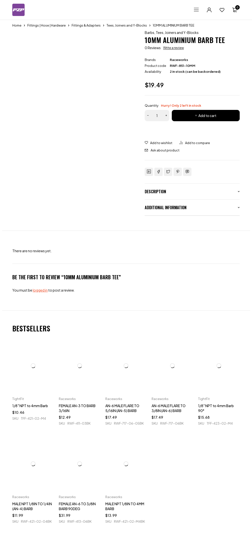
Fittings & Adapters (86, 25)
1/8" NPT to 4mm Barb (30, 405)
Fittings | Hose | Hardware (46, 25)
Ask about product (165, 150)
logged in (40, 290)
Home (16, 25)
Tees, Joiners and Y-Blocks (127, 25)
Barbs (149, 32)
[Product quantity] (157, 115)
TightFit (18, 399)
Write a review (173, 47)
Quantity (173, 105)
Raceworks (179, 60)
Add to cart (207, 115)
